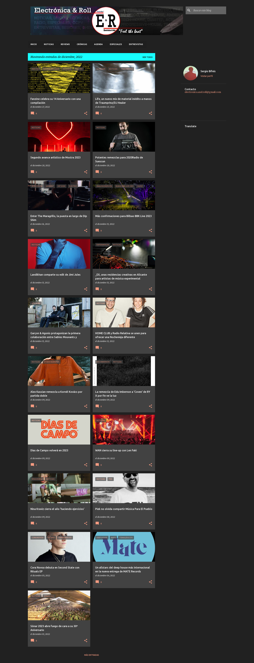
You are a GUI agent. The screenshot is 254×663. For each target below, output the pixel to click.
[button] (86, 113)
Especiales (116, 44)
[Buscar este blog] (209, 10)
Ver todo (147, 57)
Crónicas (82, 44)
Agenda (98, 44)
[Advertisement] (168, 111)
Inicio (33, 44)
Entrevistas (136, 44)
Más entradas (91, 655)
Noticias (49, 44)
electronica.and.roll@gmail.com (203, 92)
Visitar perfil (207, 76)
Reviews (65, 44)
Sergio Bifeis (208, 71)
